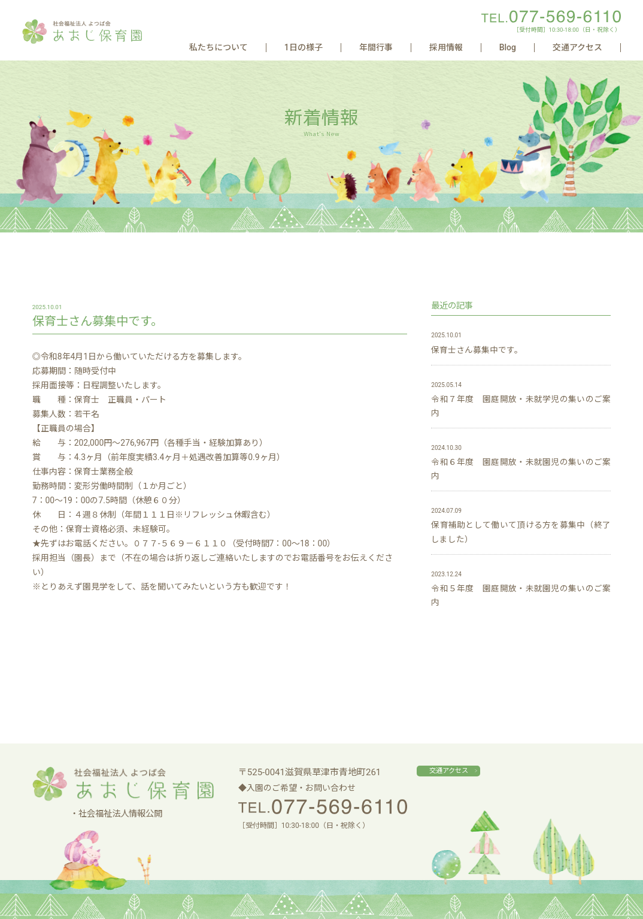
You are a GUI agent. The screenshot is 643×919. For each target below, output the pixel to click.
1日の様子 (422, 47)
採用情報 (511, 47)
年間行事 (468, 47)
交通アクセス (591, 47)
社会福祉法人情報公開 (120, 814)
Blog (548, 47)
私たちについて (365, 47)
